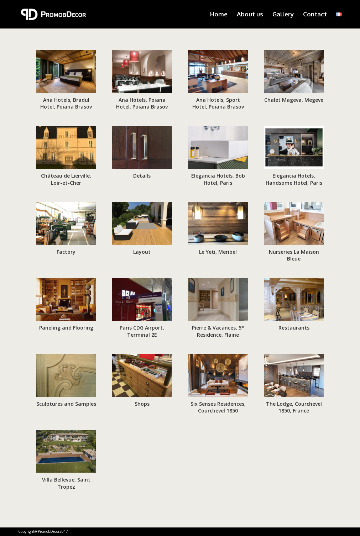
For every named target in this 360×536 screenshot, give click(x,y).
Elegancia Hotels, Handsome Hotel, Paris (294, 179)
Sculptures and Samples (66, 403)
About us (250, 15)
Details (142, 175)
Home (219, 15)
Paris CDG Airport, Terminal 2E (142, 331)
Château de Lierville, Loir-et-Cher (66, 179)
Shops (142, 403)
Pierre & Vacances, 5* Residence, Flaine (218, 331)
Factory (66, 251)
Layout (142, 251)
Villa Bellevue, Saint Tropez (66, 483)
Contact (315, 15)
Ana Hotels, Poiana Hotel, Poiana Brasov (142, 103)
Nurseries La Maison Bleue (294, 255)
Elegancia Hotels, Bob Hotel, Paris (218, 179)
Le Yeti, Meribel (218, 251)
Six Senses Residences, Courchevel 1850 (218, 407)
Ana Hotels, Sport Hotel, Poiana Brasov (218, 103)
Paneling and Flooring (66, 327)
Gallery (283, 15)
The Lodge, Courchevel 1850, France (294, 407)
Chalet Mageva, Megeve (293, 99)
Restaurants (293, 327)
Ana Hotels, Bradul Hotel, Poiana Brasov (66, 103)
